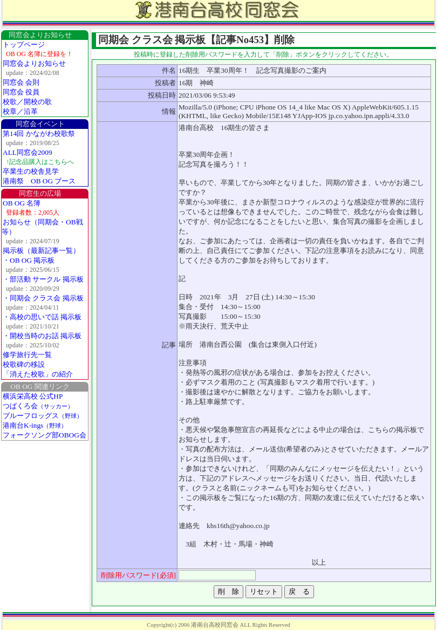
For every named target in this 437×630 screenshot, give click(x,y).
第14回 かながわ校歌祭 (39, 133)
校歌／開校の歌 (27, 102)
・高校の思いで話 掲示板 (42, 317)
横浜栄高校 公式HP (33, 396)
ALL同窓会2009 (27, 152)
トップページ (24, 44)
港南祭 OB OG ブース (39, 181)
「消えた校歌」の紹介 (38, 374)
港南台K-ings (35, 425)
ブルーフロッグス (43, 416)
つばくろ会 (38, 406)
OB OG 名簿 (21, 203)
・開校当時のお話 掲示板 (42, 336)
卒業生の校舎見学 (31, 171)
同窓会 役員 (21, 92)
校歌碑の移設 (24, 364)
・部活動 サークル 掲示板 (43, 279)
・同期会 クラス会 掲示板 (43, 298)
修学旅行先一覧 (27, 355)
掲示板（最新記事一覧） (41, 250)
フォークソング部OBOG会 (44, 435)
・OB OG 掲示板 (28, 260)
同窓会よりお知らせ (34, 63)
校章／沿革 (20, 111)
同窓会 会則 (21, 82)
